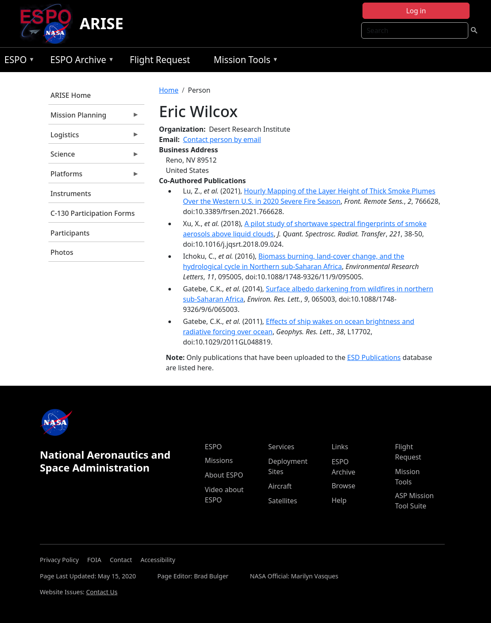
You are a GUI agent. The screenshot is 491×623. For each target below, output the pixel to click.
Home (169, 90)
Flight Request (160, 60)
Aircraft (280, 486)
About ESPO (224, 475)
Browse (343, 485)
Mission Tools (244, 61)
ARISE (102, 23)
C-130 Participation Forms (93, 213)
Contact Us (101, 592)
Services (281, 446)
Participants (70, 233)
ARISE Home (71, 95)
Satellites (282, 500)
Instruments (71, 193)
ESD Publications (374, 357)
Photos (62, 252)
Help (339, 500)
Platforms (93, 176)
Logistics (93, 137)
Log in (416, 10)
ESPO (17, 61)
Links (340, 446)
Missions (219, 460)
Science (93, 156)
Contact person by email (222, 139)
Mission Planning (93, 117)
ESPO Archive (80, 61)
